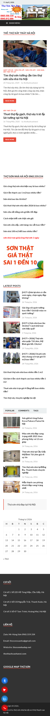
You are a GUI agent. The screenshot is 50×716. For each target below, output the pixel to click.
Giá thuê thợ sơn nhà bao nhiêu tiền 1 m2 (23, 372)
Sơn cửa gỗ (19, 70)
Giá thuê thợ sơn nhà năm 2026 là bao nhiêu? (24, 205)
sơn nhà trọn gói (11, 237)
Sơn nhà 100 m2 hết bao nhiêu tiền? (20, 231)
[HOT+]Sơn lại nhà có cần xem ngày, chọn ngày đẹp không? (34, 295)
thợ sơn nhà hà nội (21, 710)
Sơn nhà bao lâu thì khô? (15, 199)
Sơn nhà (40, 70)
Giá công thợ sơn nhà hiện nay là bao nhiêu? (24, 186)
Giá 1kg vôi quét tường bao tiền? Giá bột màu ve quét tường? (34, 310)
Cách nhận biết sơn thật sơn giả (18, 218)
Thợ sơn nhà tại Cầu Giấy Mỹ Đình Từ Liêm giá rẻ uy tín (34, 454)
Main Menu (14, 23)
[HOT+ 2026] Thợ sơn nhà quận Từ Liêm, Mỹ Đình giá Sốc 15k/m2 (32, 341)
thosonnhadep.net (22, 647)
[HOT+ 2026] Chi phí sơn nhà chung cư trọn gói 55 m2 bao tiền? (34, 356)
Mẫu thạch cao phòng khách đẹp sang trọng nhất (32, 485)
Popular (9, 411)
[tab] (9, 410)
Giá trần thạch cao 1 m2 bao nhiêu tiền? (22, 192)
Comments (23, 411)
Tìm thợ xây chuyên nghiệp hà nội (19, 398)
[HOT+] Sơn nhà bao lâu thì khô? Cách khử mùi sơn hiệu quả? (33, 326)
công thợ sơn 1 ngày (29, 237)
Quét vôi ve (8, 70)
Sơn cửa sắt (30, 70)
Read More (9, 101)
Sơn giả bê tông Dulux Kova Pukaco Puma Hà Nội (33, 421)
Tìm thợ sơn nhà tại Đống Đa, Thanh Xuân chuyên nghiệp (34, 470)
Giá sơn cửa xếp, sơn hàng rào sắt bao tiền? (24, 224)
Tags (35, 411)
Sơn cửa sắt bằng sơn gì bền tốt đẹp (20, 212)
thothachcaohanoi (31, 83)
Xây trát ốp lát (9, 72)
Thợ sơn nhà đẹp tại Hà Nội (21, 504)
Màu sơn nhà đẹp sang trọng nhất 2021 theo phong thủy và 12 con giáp (33, 437)
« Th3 (5, 559)
